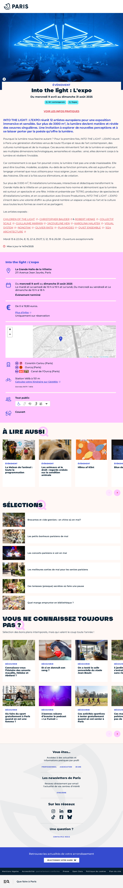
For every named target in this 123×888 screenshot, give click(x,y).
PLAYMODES (66, 227)
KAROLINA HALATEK (87, 223)
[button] (60, 339)
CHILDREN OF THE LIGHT (19, 219)
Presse (66, 871)
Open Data (77, 871)
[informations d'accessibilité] (32, 403)
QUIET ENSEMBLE (89, 227)
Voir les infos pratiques (61, 111)
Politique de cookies (96, 871)
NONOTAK (24, 227)
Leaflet (89, 357)
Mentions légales (10, 871)
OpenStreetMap (104, 357)
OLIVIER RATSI (44, 227)
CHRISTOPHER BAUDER (55, 219)
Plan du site (115, 871)
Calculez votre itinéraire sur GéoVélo (36, 381)
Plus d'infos (22, 312)
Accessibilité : (41, 871)
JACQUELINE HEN (58, 223)
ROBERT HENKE (85, 219)
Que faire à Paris (26, 881)
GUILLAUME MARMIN (29, 223)
